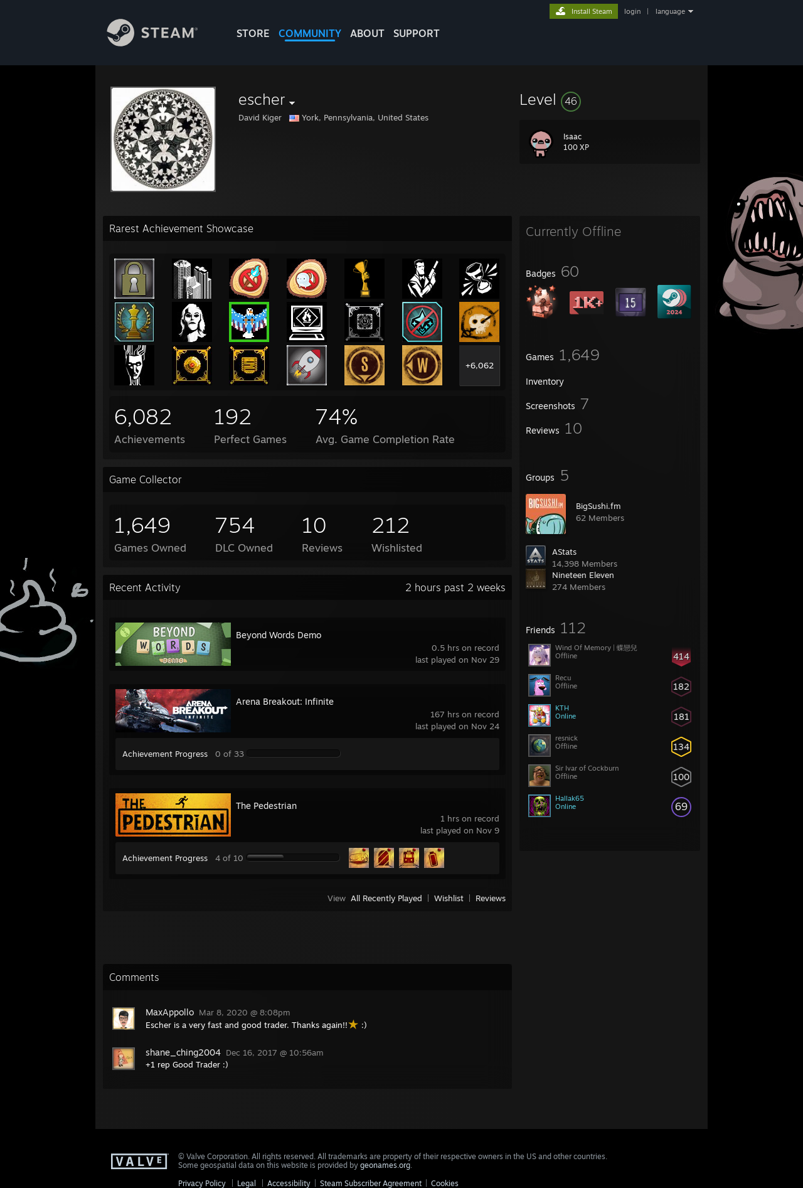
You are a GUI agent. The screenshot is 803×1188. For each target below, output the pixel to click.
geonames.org (385, 1165)
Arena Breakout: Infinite (285, 701)
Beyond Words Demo (278, 634)
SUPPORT (416, 33)
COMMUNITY (310, 33)
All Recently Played (386, 898)
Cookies (445, 1183)
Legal (246, 1183)
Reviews (491, 898)
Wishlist (449, 898)
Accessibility (289, 1183)
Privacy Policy (202, 1183)
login (632, 11)
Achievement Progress (165, 754)
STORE (253, 33)
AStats (564, 552)
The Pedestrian (266, 805)
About (367, 33)
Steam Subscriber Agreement (371, 1183)
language (670, 11)
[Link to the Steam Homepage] (162, 43)
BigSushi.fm (598, 506)
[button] (609, 99)
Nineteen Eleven (583, 575)
